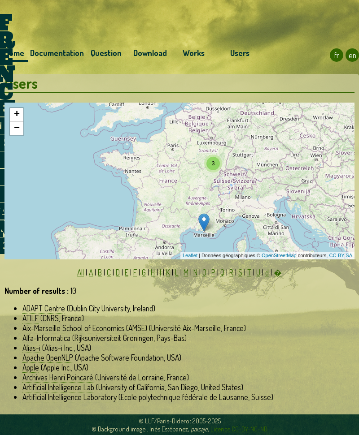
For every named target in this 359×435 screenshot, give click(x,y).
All (80, 272)
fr (336, 55)
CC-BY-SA (340, 255)
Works (194, 53)
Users (240, 53)
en (352, 55)
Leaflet (190, 255)
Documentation (56, 53)
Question (106, 53)
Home (14, 53)
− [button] (17, 128)
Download (150, 53)
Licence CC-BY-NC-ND (238, 429)
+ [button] (17, 114)
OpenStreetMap (279, 255)
